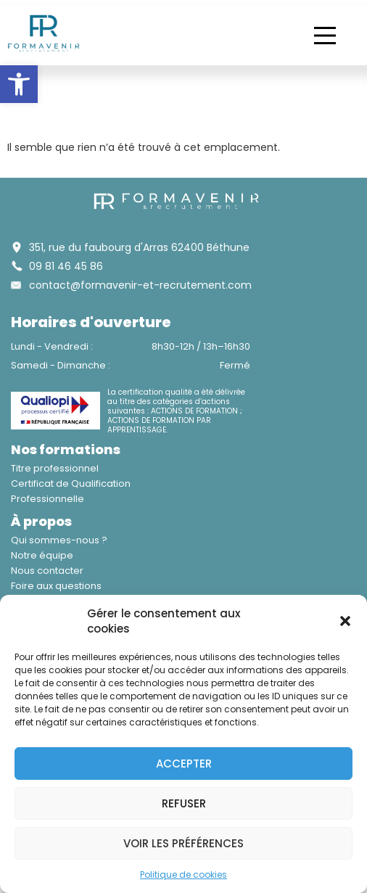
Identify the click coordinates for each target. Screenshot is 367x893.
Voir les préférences (183, 843)
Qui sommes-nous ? (59, 540)
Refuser (184, 803)
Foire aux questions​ (56, 586)
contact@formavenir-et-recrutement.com (140, 285)
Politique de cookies (183, 874)
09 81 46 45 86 (66, 266)
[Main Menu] (325, 35)
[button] (19, 84)
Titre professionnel (55, 468)
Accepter (184, 763)
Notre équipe (42, 555)
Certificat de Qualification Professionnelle (71, 491)
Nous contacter (47, 570)
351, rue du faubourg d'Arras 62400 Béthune (139, 247)
